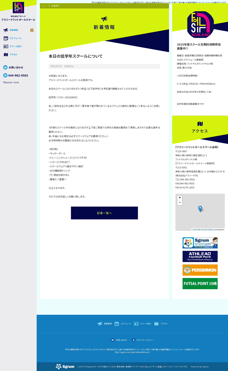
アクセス (18, 54)
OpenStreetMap (207, 229)
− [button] (180, 202)
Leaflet (195, 229)
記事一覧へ (104, 213)
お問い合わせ (13, 67)
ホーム (44, 5)
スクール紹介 (18, 46)
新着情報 (18, 30)
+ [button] (180, 198)
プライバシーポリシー (143, 340)
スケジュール (18, 38)
